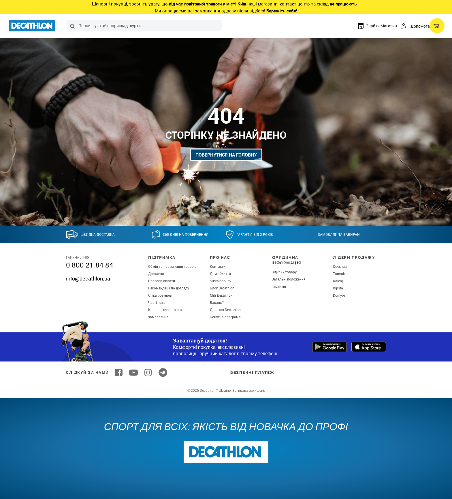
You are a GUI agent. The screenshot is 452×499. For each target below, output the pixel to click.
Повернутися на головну (226, 154)
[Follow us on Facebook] (119, 372)
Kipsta (338, 288)
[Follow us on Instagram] (148, 372)
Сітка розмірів (160, 295)
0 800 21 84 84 (89, 265)
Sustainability (220, 280)
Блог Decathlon (222, 288)
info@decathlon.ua (88, 278)
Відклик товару (284, 272)
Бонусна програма (225, 317)
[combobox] (144, 25)
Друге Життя (220, 273)
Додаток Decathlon (225, 309)
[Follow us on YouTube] (133, 372)
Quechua (340, 266)
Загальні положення (289, 279)
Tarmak (339, 273)
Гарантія (279, 286)
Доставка (156, 273)
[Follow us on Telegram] (163, 372)
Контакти (217, 266)
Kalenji (338, 280)
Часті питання (160, 302)
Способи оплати (161, 280)
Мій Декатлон (221, 295)
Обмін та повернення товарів (172, 266)
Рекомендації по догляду (168, 288)
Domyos (339, 295)
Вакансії (216, 302)
